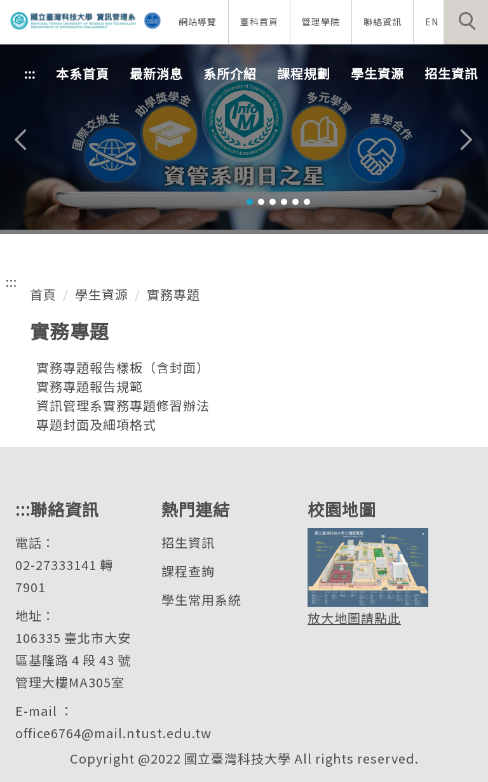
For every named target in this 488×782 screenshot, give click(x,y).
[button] (466, 22)
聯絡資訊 (382, 21)
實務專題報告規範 (89, 386)
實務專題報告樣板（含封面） (123, 367)
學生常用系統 (201, 599)
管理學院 (321, 21)
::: (30, 73)
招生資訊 (188, 542)
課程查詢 (188, 571)
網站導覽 (198, 21)
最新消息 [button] (156, 73)
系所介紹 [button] (230, 73)
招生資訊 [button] (451, 73)
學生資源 (101, 294)
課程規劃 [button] (303, 73)
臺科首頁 (259, 21)
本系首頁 (82, 73)
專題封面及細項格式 (96, 424)
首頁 (43, 294)
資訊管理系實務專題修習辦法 (123, 405)
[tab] (249, 202)
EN (431, 21)
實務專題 (173, 294)
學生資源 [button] (377, 73)
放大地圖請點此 (354, 618)
